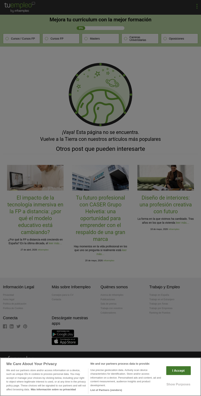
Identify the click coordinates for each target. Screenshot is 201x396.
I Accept (178, 370)
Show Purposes (178, 384)
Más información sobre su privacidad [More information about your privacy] (53, 389)
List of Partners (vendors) (106, 390)
